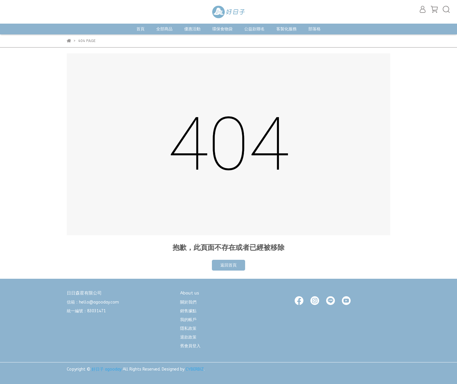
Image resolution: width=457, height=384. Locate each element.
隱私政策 (188, 328)
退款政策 (188, 337)
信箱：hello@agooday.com (93, 302)
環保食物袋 (222, 29)
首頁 (140, 29)
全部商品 (164, 29)
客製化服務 (286, 29)
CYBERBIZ (195, 369)
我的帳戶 (188, 319)
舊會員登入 (190, 345)
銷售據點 (188, 310)
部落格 (314, 29)
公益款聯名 (254, 29)
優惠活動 (192, 29)
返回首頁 (228, 265)
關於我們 (188, 302)
